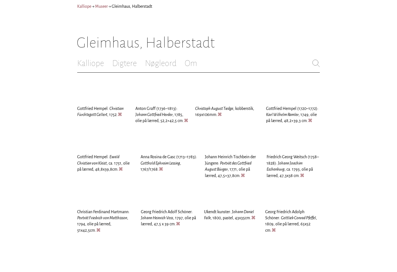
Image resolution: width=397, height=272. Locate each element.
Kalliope (84, 6)
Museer (101, 6)
